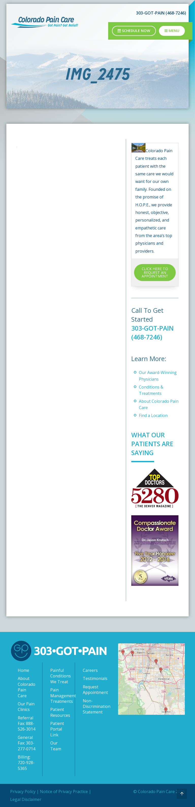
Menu (172, 30)
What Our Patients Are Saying (152, 443)
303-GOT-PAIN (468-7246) (161, 13)
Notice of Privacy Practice (64, 791)
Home (23, 670)
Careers (90, 670)
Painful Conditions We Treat (60, 676)
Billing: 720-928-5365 (26, 762)
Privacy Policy (23, 791)
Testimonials (93, 678)
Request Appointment (93, 689)
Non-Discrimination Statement (93, 706)
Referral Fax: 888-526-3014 (26, 723)
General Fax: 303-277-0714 (26, 743)
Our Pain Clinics (26, 706)
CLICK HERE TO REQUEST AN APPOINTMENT (155, 272)
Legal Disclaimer (25, 799)
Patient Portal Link (57, 729)
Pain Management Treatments (60, 695)
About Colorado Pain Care (26, 687)
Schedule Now (134, 30)
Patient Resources (60, 712)
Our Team (55, 745)
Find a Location (153, 415)
